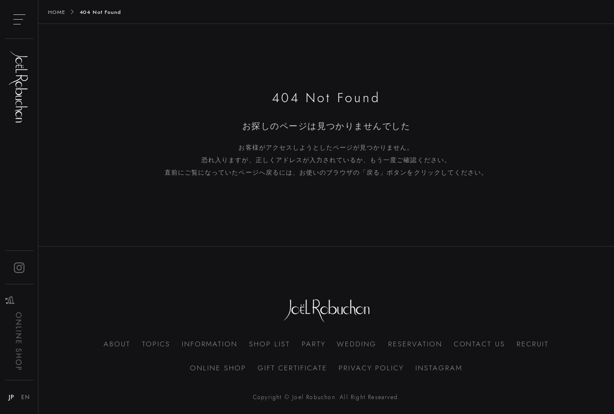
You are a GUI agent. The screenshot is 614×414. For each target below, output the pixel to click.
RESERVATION (415, 344)
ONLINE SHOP (218, 368)
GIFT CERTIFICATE (292, 368)
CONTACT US (480, 344)
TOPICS (156, 344)
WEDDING (357, 344)
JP (11, 397)
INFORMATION (209, 344)
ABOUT (117, 344)
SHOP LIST (269, 344)
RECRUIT (533, 344)
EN (25, 397)
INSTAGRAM (438, 368)
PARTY (314, 344)
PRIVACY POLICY (371, 368)
